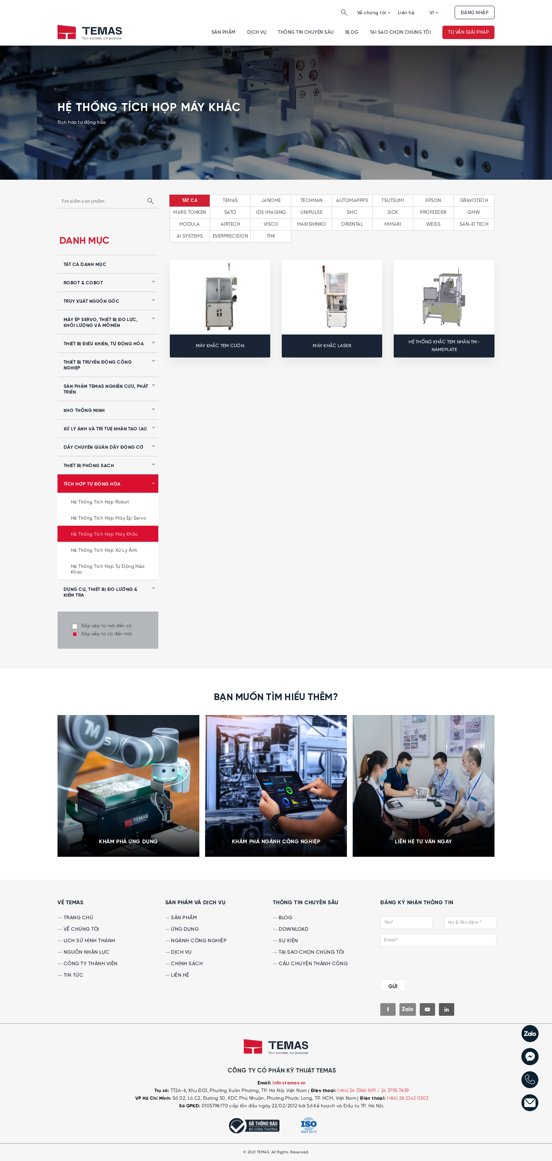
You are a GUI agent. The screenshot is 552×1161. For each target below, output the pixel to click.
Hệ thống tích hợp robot (100, 502)
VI (434, 12)
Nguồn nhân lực (84, 952)
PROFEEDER (433, 212)
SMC (352, 212)
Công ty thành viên (88, 963)
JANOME (271, 200)
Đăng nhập (474, 12)
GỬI (393, 986)
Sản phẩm (224, 32)
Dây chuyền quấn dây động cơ (104, 447)
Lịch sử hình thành (86, 940)
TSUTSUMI (392, 200)
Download (291, 929)
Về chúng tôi (374, 12)
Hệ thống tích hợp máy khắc (104, 534)
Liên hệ (406, 12)
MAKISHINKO (311, 224)
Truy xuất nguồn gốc (91, 301)
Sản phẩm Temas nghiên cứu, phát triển (106, 389)
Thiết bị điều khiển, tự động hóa (104, 344)
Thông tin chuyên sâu (306, 32)
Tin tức (70, 975)
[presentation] (426, 961)
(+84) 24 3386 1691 (357, 1090)
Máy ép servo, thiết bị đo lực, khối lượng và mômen (101, 323)
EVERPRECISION (230, 236)
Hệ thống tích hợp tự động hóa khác (108, 569)
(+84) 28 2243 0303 (407, 1098)
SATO (230, 212)
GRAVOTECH (474, 200)
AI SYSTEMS (190, 236)
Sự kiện (285, 940)
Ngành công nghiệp (196, 940)
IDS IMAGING (271, 212)
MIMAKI (392, 224)
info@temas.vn (289, 1083)
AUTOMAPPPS (352, 200)
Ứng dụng (182, 929)
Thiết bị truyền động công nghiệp (97, 365)
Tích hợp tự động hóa (92, 484)
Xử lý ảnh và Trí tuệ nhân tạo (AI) (105, 429)
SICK (393, 212)
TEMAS (230, 200)
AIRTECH (230, 224)
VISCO (271, 224)
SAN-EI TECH (474, 224)
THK (271, 236)
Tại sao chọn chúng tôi (400, 32)
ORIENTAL (352, 224)
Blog (351, 32)
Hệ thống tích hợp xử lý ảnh (104, 550)
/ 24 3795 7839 (393, 1090)
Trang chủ (75, 917)
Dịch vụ (256, 32)
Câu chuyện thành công (310, 963)
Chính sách (184, 963)
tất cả (190, 200)
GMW (474, 212)
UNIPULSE (311, 212)
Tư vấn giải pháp (468, 32)
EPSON (433, 200)
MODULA (189, 224)
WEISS (433, 224)
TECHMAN (312, 200)
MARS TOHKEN (189, 212)
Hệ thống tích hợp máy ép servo (108, 518)
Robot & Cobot (83, 283)
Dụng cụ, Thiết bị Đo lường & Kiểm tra (100, 592)
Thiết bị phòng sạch (89, 466)
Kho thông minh (84, 410)
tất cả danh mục (85, 264)
